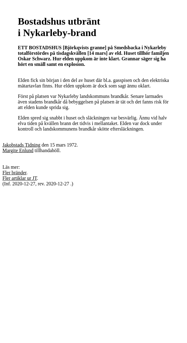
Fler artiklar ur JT (19, 178)
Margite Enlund (18, 150)
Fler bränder (14, 172)
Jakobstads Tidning (21, 144)
